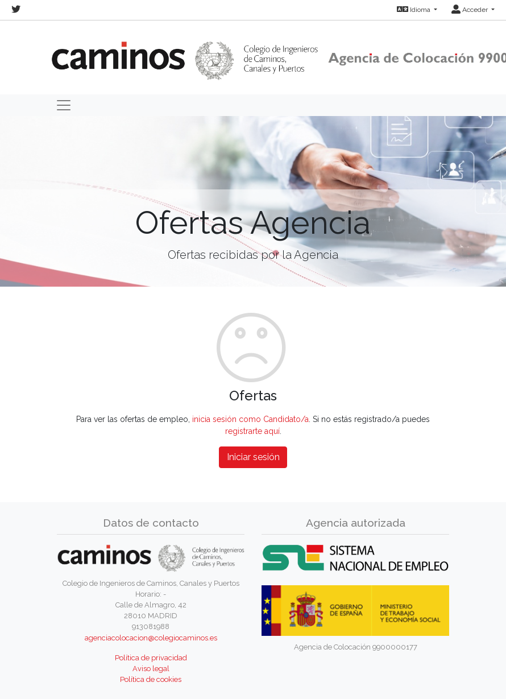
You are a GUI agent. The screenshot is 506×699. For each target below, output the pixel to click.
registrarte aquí (252, 431)
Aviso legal (150, 668)
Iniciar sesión (253, 457)
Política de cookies (150, 679)
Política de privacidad (151, 657)
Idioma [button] (414, 10)
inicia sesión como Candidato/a (250, 419)
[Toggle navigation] (63, 105)
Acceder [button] (470, 10)
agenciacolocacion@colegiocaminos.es (151, 638)
